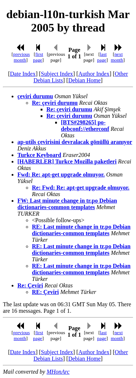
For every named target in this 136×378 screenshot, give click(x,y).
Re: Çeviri (30, 285)
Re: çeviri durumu (55, 103)
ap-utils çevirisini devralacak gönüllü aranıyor (74, 142)
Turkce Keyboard (39, 155)
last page (102, 57)
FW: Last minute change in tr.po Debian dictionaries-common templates (67, 204)
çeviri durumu (35, 96)
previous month (21, 57)
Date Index (23, 74)
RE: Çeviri (45, 292)
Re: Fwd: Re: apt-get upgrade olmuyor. (80, 187)
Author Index (94, 74)
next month (117, 57)
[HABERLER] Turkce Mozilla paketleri (66, 161)
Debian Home (84, 80)
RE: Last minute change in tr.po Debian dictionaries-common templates (81, 230)
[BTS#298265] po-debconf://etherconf (85, 125)
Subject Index (57, 74)
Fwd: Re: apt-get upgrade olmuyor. (61, 174)
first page (38, 57)
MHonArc (57, 372)
